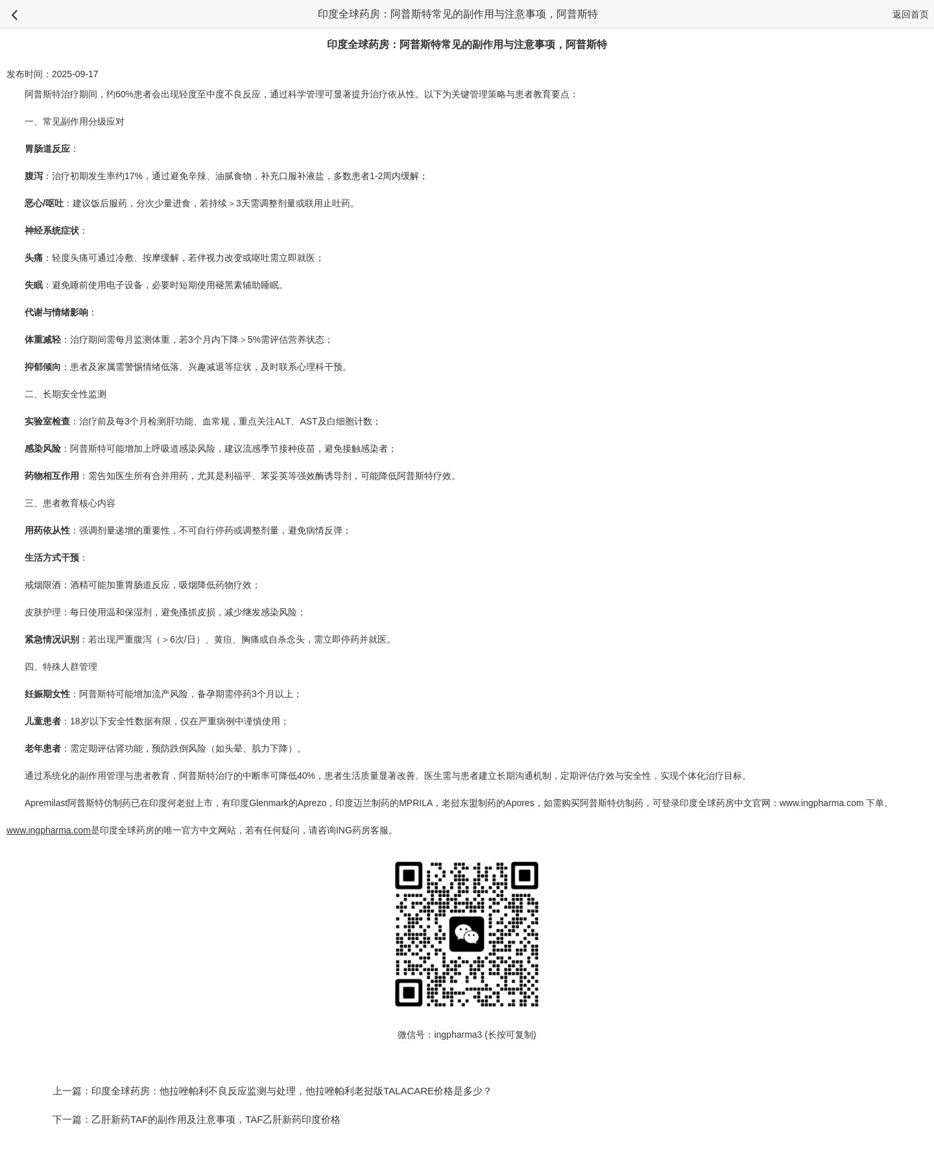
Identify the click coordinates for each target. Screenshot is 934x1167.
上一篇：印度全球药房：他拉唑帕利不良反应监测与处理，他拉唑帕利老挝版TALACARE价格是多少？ (272, 1090)
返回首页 (910, 14)
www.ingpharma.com (822, 803)
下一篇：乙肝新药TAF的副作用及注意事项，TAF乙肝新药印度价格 (197, 1119)
